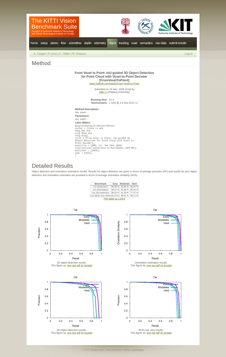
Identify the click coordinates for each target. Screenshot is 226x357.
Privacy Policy (97, 350)
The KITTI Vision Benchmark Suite (54, 23)
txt (82, 265)
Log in (188, 53)
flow (63, 43)
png (69, 265)
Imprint (126, 350)
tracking (124, 43)
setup (44, 43)
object (112, 43)
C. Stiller (64, 53)
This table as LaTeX (114, 198)
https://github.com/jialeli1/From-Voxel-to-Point (114, 83)
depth (87, 43)
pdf (78, 265)
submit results (177, 43)
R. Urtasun (79, 53)
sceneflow (75, 43)
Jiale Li (103, 92)
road (134, 43)
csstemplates (137, 350)
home (34, 43)
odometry (100, 43)
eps (74, 265)
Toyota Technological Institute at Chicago (55, 33)
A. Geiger (40, 53)
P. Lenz (52, 53)
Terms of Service (113, 350)
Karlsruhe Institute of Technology (58, 31)
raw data (160, 43)
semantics (146, 43)
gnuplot (88, 265)
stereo (54, 43)
